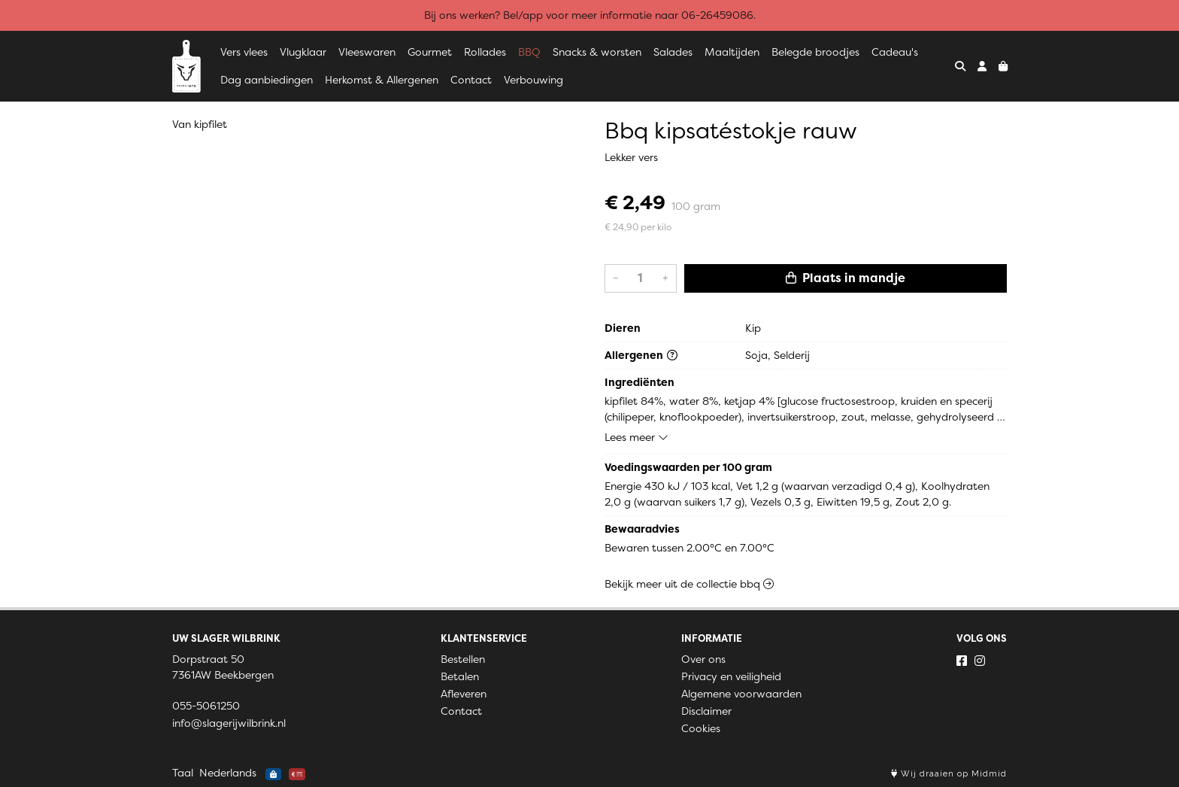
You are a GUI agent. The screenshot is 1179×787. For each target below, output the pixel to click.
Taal (182, 772)
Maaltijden (732, 52)
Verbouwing (533, 80)
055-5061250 (206, 706)
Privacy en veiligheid (731, 676)
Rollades (485, 52)
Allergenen (641, 355)
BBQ (529, 52)
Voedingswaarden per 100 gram (688, 467)
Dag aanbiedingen (266, 80)
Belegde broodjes (815, 52)
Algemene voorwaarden (741, 693)
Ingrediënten (639, 382)
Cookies (700, 728)
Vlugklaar (303, 52)
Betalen (460, 676)
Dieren (623, 328)
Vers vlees (244, 52)
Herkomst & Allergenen (381, 80)
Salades (673, 52)
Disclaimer (706, 711)
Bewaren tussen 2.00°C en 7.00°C (689, 548)
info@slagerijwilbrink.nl (229, 723)
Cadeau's (894, 52)
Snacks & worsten (597, 52)
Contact (471, 80)
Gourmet (430, 52)
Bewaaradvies (642, 529)
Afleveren (463, 693)
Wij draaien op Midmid (949, 774)
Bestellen (463, 659)
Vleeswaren (367, 52)
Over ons (703, 659)
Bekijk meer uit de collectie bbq (689, 584)
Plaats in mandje (845, 278)
